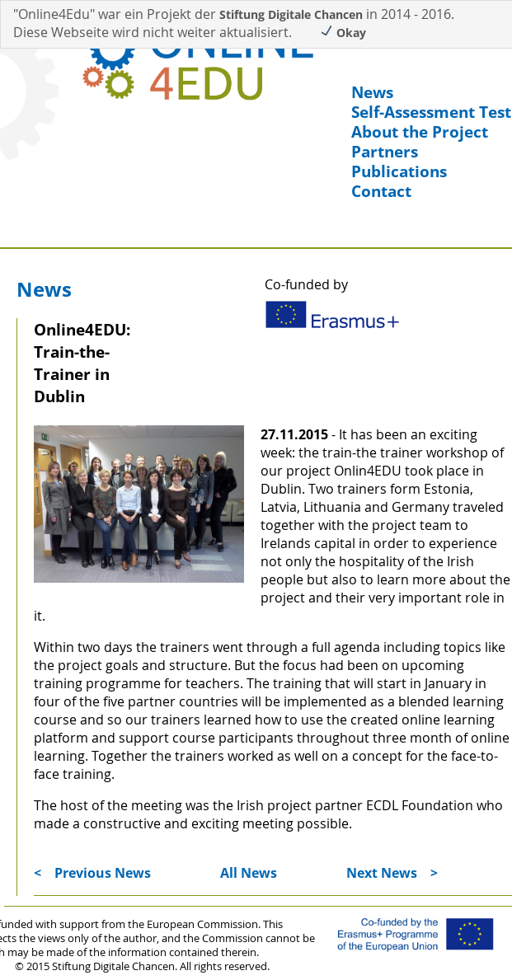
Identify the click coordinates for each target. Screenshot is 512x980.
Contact (381, 191)
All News (248, 873)
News (372, 92)
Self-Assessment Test (431, 112)
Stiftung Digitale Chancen (291, 14)
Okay (343, 32)
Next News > (392, 873)
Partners (384, 152)
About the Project (419, 132)
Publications (399, 171)
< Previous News (92, 873)
